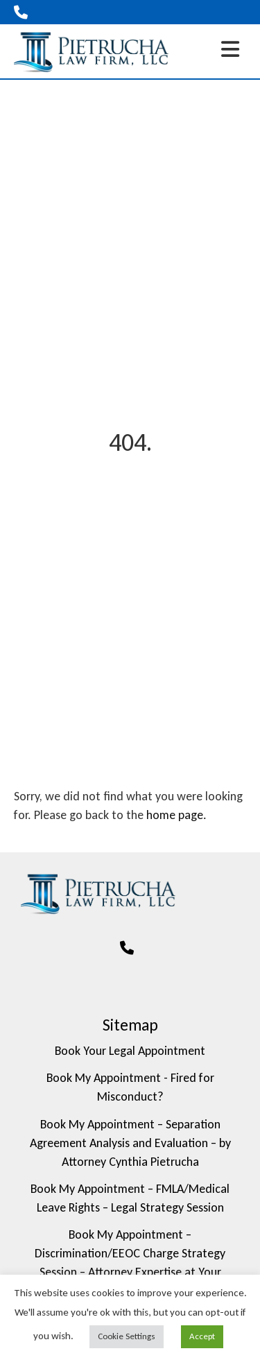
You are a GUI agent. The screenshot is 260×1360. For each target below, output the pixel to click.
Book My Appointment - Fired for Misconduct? (130, 1087)
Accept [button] (202, 1336)
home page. (176, 815)
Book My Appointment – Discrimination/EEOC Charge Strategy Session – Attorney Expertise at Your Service (130, 1262)
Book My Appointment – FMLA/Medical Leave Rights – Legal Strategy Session (130, 1198)
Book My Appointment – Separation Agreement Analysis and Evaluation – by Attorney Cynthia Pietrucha (130, 1143)
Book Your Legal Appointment (130, 1050)
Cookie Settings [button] (126, 1336)
